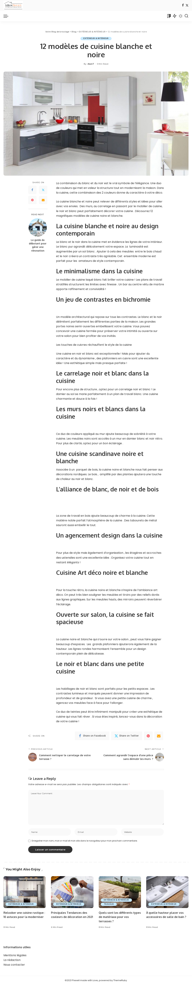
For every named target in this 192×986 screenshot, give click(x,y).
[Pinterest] (32, 200)
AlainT (91, 64)
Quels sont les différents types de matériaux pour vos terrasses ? (119, 918)
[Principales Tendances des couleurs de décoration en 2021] (72, 893)
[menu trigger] (7, 16)
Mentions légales (14, 956)
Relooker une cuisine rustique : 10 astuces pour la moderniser (24, 918)
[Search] (186, 16)
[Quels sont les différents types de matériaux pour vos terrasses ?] (120, 893)
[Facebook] (182, 5)
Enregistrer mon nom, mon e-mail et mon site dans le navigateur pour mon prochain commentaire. (85, 841)
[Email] (43, 200)
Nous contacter (14, 966)
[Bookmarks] (169, 16)
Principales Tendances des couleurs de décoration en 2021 (70, 918)
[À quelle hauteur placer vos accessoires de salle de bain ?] (167, 893)
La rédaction (12, 961)
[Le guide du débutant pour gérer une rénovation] (38, 227)
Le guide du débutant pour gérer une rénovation (37, 245)
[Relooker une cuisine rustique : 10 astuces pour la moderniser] (24, 893)
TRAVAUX (109, 905)
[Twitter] (187, 5)
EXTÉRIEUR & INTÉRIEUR (96, 38)
